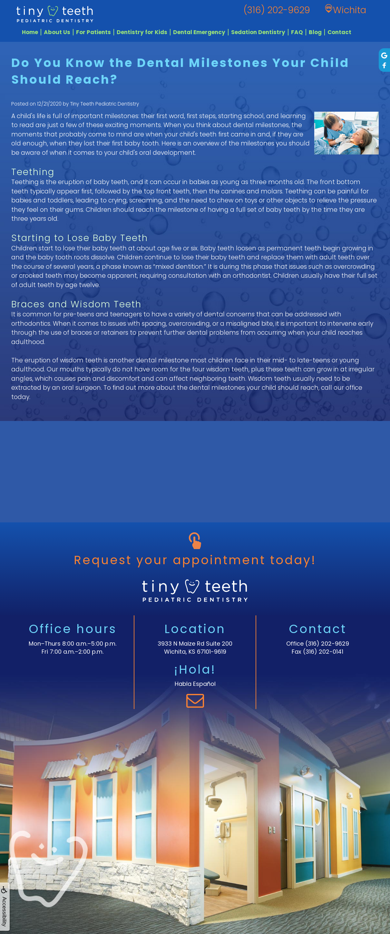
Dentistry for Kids (142, 32)
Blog (315, 32)
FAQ (297, 32)
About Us (57, 32)
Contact (339, 32)
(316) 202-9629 (327, 644)
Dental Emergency (199, 32)
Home (30, 32)
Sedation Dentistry (258, 32)
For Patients (93, 32)
